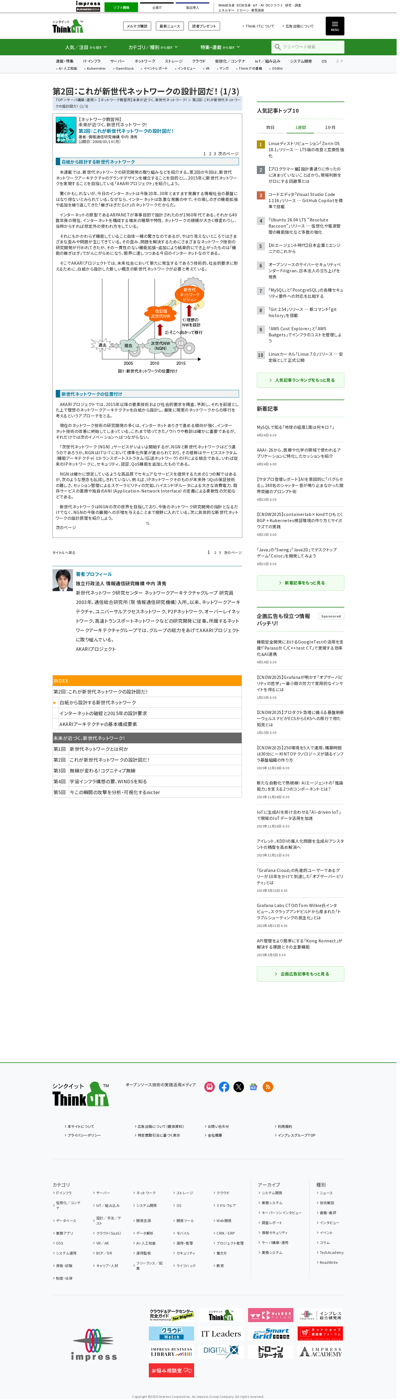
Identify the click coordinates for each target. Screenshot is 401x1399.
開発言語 (143, 1220)
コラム (324, 1242)
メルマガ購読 (137, 25)
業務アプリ (64, 1233)
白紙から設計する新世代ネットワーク (98, 702)
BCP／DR (104, 1252)
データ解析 (145, 1233)
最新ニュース (170, 25)
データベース (66, 1220)
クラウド (199, 61)
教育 (220, 1265)
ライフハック (186, 1265)
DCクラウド (274, 5)
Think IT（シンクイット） (81, 25)
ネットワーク (145, 61)
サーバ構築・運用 (80, 99)
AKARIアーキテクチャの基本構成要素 (98, 723)
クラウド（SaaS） (109, 1233)
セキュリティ (186, 1252)
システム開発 (301, 61)
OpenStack (125, 68)
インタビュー (186, 68)
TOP (59, 99)
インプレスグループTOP (297, 1135)
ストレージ (174, 61)
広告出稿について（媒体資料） (161, 1126)
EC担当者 (244, 5)
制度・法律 (64, 1278)
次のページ (228, 153)
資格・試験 (64, 1265)
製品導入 (192, 7)
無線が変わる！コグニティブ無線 (102, 770)
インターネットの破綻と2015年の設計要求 (103, 713)
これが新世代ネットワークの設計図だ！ (110, 759)
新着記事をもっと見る (301, 583)
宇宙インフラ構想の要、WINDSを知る (108, 781)
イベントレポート (156, 68)
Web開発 (224, 1220)
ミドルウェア (226, 1205)
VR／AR (102, 1242)
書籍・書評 (328, 1212)
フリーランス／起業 (149, 1265)
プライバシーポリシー (84, 1135)
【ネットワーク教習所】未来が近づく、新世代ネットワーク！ (142, 99)
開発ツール (185, 1220)
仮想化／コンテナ (230, 61)
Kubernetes (96, 68)
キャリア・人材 (107, 1265)
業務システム (272, 1202)
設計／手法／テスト (108, 1220)
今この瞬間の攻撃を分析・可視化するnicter (115, 792)
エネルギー (226, 10)
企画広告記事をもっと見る (301, 974)
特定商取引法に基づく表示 (159, 1135)
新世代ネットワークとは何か (99, 748)
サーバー (117, 61)
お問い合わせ (218, 1126)
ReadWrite (329, 1262)
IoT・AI (258, 5)
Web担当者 (226, 5)
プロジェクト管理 (230, 1242)
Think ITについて (259, 25)
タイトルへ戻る (64, 552)
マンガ (224, 68)
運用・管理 (185, 1242)
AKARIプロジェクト (134, 183)
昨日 (270, 127)
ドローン (242, 10)
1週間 (300, 127)
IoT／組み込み (268, 61)
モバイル (183, 1233)
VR (208, 68)
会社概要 (215, 1135)
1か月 (330, 127)
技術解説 (327, 1202)
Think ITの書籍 (250, 68)
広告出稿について (300, 25)
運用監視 (143, 1252)
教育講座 (257, 10)
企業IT (157, 7)
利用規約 (285, 1126)
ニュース (326, 1192)
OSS (59, 1242)
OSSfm (277, 68)
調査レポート (272, 1222)
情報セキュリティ (275, 1232)
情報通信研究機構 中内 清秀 (113, 137)
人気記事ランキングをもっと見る (301, 380)
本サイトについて (81, 1126)
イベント (326, 1232)
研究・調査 (293, 5)
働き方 (222, 1252)
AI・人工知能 (68, 68)
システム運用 (66, 1252)
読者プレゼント (204, 25)
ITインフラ (92, 61)
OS (324, 61)
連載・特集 (65, 61)
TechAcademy (332, 1252)
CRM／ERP (226, 1233)
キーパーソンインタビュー (282, 1212)
